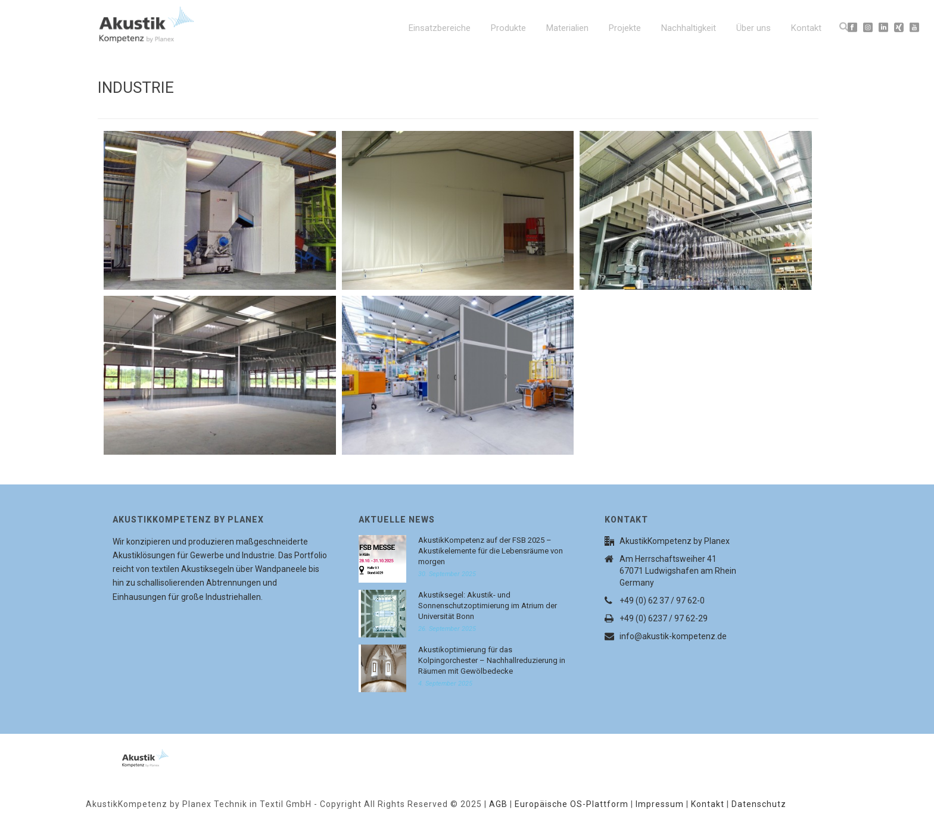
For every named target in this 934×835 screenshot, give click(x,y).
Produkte (508, 28)
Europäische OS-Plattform (571, 804)
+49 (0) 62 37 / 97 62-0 (662, 600)
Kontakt (806, 28)
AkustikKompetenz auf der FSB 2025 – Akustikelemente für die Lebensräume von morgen (490, 551)
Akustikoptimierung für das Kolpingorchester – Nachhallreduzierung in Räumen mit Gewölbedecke (491, 660)
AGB (498, 804)
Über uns (753, 28)
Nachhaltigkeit (688, 28)
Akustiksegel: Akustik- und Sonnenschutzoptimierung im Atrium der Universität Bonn (487, 605)
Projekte (625, 28)
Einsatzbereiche (440, 28)
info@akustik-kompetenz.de (673, 636)
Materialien (567, 28)
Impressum (660, 804)
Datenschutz (758, 804)
